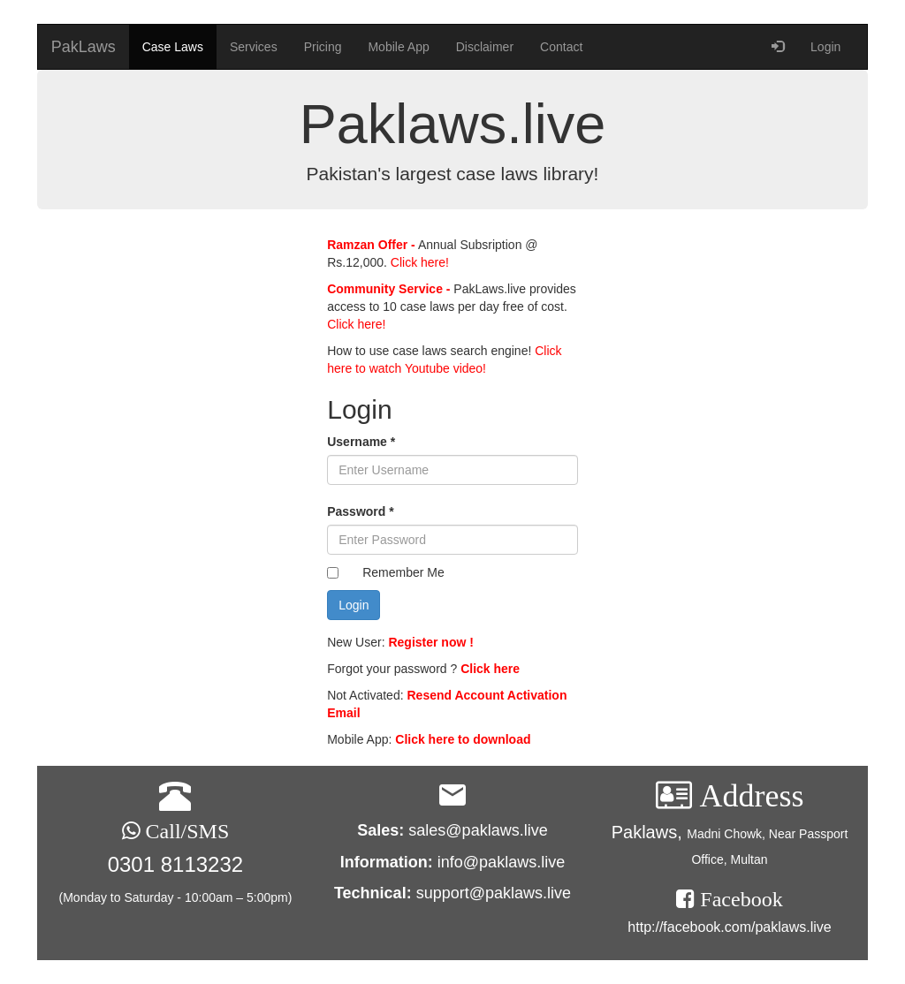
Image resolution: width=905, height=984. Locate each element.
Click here (490, 669)
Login (825, 47)
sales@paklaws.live (477, 830)
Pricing (323, 47)
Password (360, 511)
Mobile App (398, 47)
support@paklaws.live (493, 893)
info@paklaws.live (501, 862)
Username (361, 442)
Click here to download (462, 739)
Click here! (418, 262)
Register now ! (430, 642)
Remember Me (403, 572)
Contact (561, 47)
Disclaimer (484, 47)
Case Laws (172, 47)
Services (254, 47)
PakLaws (83, 47)
